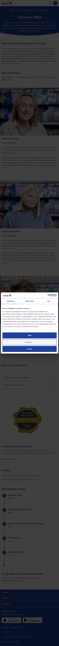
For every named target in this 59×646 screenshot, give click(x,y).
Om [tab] (48, 301)
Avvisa (29, 349)
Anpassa (29, 342)
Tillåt (29, 335)
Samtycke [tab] (10, 301)
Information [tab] (29, 301)
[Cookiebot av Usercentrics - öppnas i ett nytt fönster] (48, 295)
